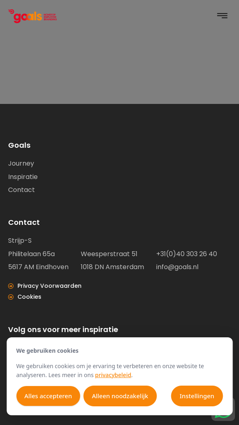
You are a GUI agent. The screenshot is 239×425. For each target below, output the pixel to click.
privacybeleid (113, 375)
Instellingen (197, 396)
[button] (222, 16)
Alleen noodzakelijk (120, 396)
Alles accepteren (48, 396)
